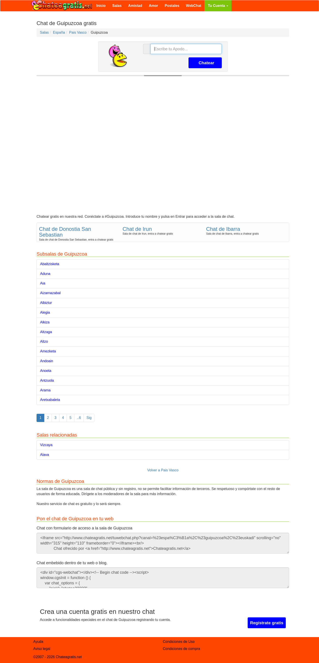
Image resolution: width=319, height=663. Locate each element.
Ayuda (38, 642)
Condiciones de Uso (179, 642)
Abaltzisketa (49, 264)
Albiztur (46, 303)
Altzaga (46, 332)
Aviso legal (41, 649)
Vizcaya (46, 445)
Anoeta (45, 371)
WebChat (193, 6)
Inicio (101, 6)
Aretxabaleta (50, 400)
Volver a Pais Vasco (162, 470)
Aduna (45, 274)
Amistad (135, 6)
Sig (88, 418)
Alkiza (45, 322)
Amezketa (48, 351)
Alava (44, 455)
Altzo (44, 341)
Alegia (45, 312)
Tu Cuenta (218, 6)
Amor (153, 6)
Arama (45, 390)
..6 (79, 418)
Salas (117, 6)
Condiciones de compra (181, 649)
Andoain (46, 361)
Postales (172, 6)
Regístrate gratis (266, 622)
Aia (42, 283)
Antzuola (47, 380)
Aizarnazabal (50, 293)
